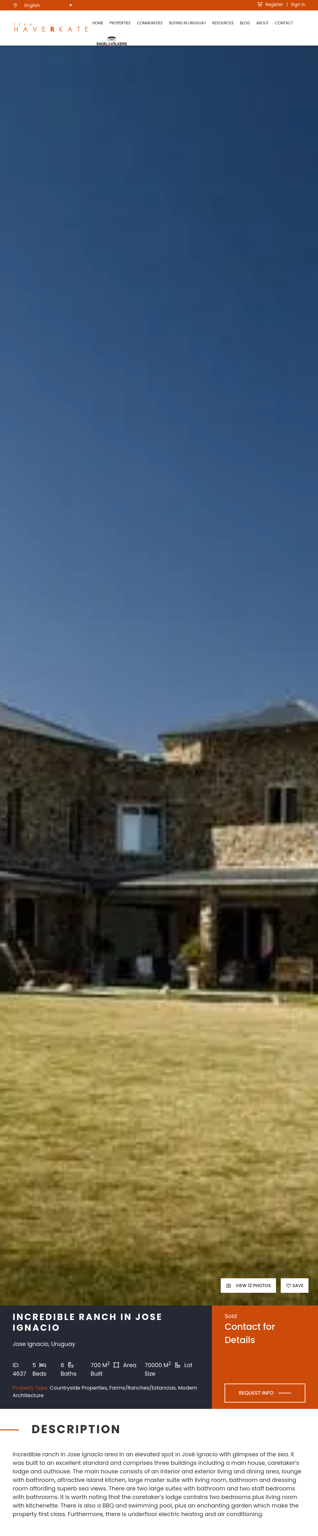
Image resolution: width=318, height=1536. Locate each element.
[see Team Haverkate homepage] (51, 28)
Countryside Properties (78, 1387)
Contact (284, 23)
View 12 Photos (248, 1285)
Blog (245, 23)
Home (98, 23)
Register (270, 4)
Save (294, 1285)
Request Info (256, 1393)
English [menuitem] (32, 5)
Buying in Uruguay (187, 23)
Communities (150, 23)
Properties (120, 23)
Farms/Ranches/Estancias (142, 1387)
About (262, 23)
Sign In (298, 4)
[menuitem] (48, 5)
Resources (223, 23)
